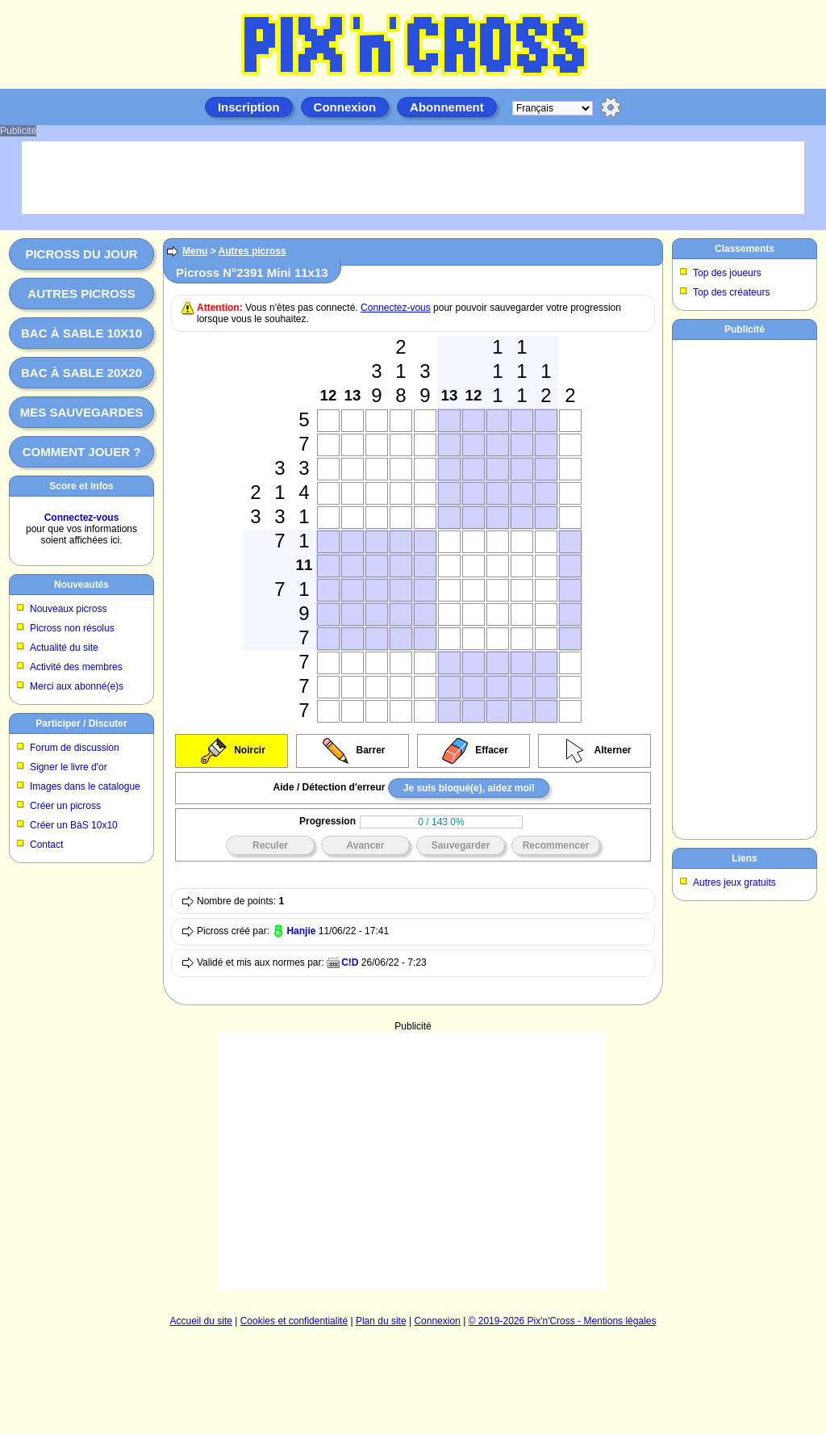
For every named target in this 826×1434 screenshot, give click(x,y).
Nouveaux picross (68, 608)
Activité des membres (76, 667)
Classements (744, 248)
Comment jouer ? (82, 452)
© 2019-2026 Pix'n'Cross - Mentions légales (563, 1321)
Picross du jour (81, 254)
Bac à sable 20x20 (81, 372)
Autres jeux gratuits (734, 882)
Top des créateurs (731, 292)
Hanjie (300, 931)
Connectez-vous (81, 517)
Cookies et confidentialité (294, 1321)
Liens (744, 858)
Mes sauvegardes (82, 412)
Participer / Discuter (81, 723)
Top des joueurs (727, 273)
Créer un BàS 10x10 (74, 825)
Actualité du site (64, 647)
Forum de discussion (74, 747)
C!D (349, 962)
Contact (46, 844)
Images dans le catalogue (85, 786)
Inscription (249, 107)
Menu (194, 251)
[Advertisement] (413, 1112)
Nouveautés (81, 584)
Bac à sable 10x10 (81, 333)
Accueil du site (201, 1321)
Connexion (345, 107)
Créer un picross (65, 805)
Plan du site (381, 1321)
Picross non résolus (72, 628)
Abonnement (447, 107)
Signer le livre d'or (68, 767)
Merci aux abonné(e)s (76, 686)
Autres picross (81, 293)
